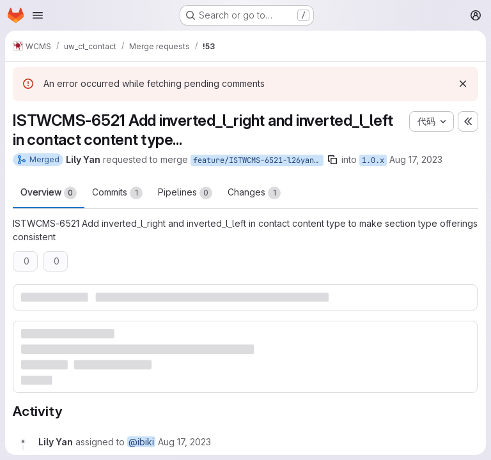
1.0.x (373, 160)
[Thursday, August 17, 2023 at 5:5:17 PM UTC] (184, 441)
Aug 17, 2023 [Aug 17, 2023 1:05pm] (415, 159)
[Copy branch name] (332, 159)
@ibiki (141, 441)
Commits (117, 193)
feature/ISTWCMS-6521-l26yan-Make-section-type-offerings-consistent (258, 160)
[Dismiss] (463, 83)
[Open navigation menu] (37, 15)
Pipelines (185, 193)
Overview (48, 193)
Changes (254, 193)
